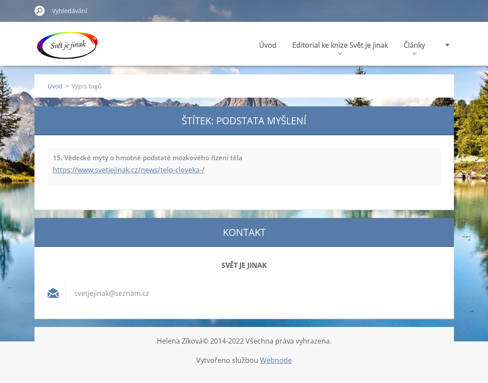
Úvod (268, 45)
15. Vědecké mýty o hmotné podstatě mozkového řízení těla (147, 157)
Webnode (276, 360)
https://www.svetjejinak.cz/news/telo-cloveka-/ (128, 170)
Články (414, 47)
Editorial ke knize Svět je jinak (340, 47)
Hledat (40, 10)
